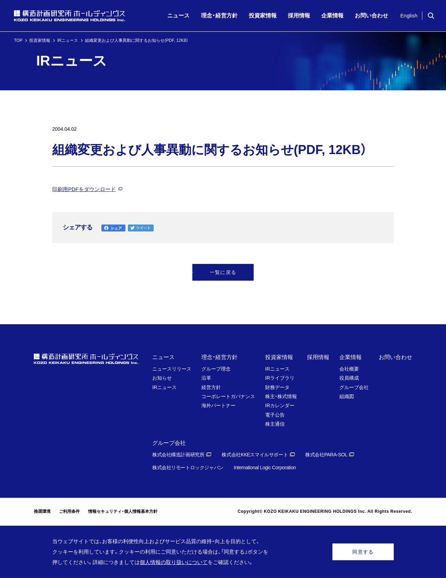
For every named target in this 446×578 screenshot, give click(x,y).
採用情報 (318, 357)
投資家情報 (39, 40)
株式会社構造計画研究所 (178, 454)
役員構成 (349, 378)
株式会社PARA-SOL (326, 454)
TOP (18, 40)
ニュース (163, 357)
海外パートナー (218, 405)
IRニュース (67, 40)
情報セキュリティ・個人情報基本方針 (122, 511)
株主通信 (275, 424)
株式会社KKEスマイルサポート (255, 454)
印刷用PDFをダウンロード (84, 189)
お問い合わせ (395, 357)
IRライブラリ (279, 378)
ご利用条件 (69, 511)
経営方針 (211, 387)
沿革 (206, 378)
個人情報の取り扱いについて (174, 562)
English (408, 15)
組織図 (346, 396)
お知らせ (162, 378)
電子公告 (275, 415)
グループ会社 (354, 387)
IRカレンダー (279, 405)
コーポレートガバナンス (228, 396)
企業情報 (350, 357)
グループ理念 (216, 369)
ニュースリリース (171, 369)
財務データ (277, 387)
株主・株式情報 (281, 396)
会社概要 (349, 369)
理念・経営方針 (219, 357)
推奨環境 (42, 511)
